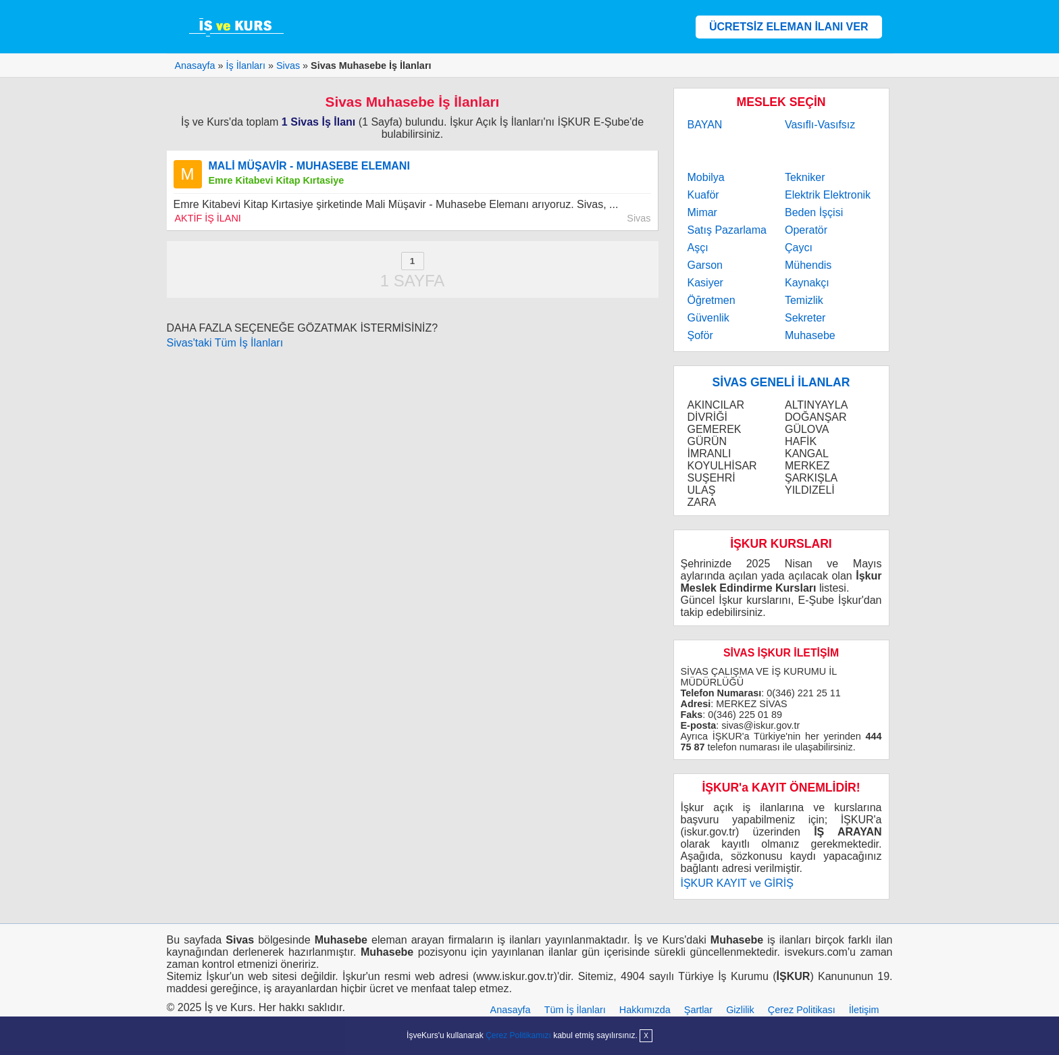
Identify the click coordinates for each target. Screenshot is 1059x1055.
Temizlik (804, 300)
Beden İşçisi (814, 212)
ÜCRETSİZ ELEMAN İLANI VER (789, 26)
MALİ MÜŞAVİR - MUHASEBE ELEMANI (309, 166)
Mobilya (706, 177)
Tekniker (805, 177)
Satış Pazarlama (727, 230)
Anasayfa (510, 1009)
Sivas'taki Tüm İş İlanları (225, 343)
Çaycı (798, 247)
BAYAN (705, 124)
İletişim (864, 1009)
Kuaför (703, 195)
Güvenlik (708, 318)
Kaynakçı (807, 282)
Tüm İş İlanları (575, 1009)
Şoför (700, 335)
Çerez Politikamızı (518, 1035)
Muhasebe (810, 335)
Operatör (806, 230)
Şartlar (698, 1009)
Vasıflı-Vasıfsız (820, 124)
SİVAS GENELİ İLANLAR (781, 382)
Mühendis (808, 265)
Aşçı (698, 247)
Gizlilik (740, 1009)
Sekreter (805, 318)
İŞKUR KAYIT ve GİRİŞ (737, 883)
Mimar (702, 212)
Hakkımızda (645, 1009)
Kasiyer (705, 282)
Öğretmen (711, 300)
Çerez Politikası (801, 1009)
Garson (705, 265)
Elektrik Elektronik (828, 195)
